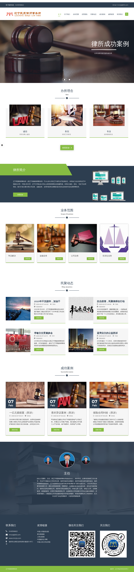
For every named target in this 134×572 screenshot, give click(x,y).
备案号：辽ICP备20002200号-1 (119, 569)
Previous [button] (35, 460)
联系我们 (120, 14)
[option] (67, 461)
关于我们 (67, 14)
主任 (67, 473)
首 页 (59, 14)
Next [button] (99, 460)
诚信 (25, 131)
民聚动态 (93, 14)
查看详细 (27, 258)
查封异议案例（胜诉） (63, 412)
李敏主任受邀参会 (43, 333)
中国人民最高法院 (43, 531)
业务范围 (76, 14)
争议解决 (12, 256)
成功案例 (102, 14)
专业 (109, 131)
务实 (67, 131)
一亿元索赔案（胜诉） (21, 412)
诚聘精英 (111, 14)
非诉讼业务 (107, 256)
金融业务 (43, 256)
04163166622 (12, 531)
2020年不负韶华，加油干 (47, 301)
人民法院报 (40, 537)
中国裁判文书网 (42, 539)
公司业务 (75, 256)
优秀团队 (85, 14)
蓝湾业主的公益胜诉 (107, 333)
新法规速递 (40, 534)
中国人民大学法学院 (43, 542)
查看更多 (67, 148)
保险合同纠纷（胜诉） (105, 412)
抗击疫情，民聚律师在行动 (111, 301)
